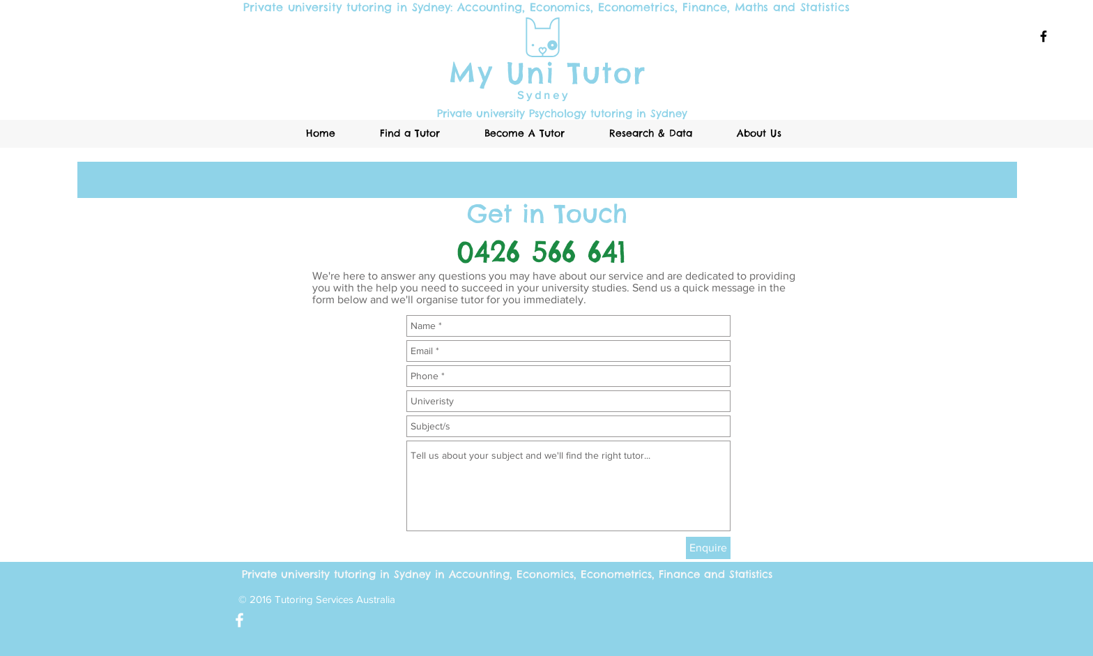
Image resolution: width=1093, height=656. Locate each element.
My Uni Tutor (547, 73)
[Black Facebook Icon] (1043, 36)
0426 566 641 (541, 252)
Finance (704, 7)
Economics (560, 7)
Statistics (825, 7)
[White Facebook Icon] (239, 620)
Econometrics (636, 7)
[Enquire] (708, 548)
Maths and (767, 7)
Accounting (489, 7)
